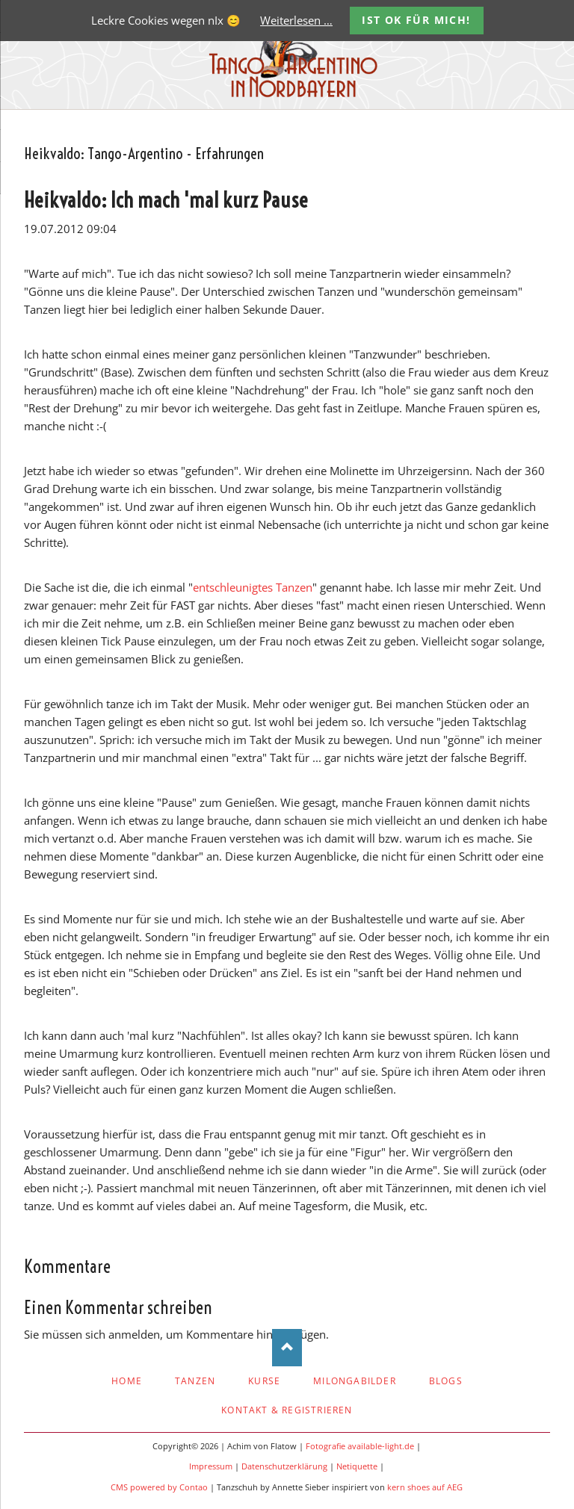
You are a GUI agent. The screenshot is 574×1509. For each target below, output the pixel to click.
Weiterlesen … (296, 20)
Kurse (264, 1381)
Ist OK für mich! (416, 20)
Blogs (446, 1381)
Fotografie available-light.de (360, 1446)
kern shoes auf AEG (425, 1487)
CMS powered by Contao (159, 1487)
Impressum (210, 1466)
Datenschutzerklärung (284, 1466)
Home (126, 1381)
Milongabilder (354, 1381)
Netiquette (356, 1466)
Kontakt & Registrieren (286, 1410)
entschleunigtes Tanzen (252, 587)
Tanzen (195, 1381)
